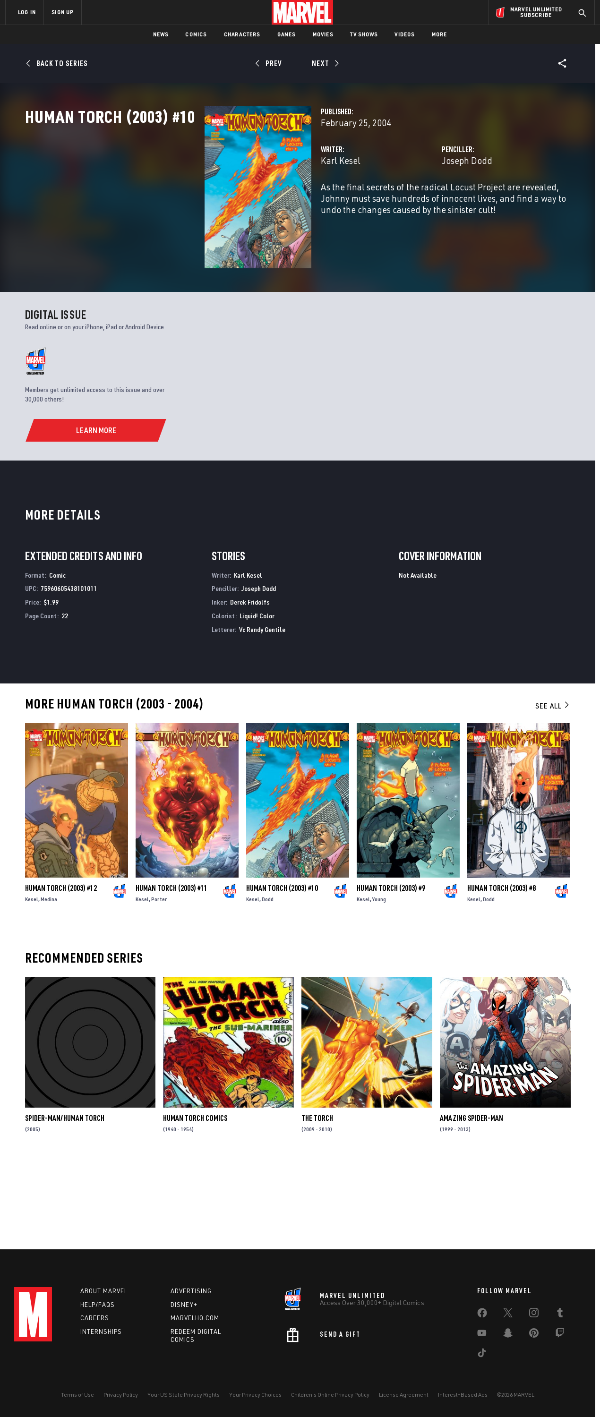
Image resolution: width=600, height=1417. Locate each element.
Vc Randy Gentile (262, 711)
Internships (101, 1331)
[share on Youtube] (482, 1335)
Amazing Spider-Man (471, 1199)
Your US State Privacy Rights (183, 1394)
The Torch (317, 1199)
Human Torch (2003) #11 (171, 969)
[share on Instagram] (534, 1314)
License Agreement (404, 1394)
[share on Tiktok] (482, 1354)
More (439, 34)
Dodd (268, 980)
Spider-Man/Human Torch (64, 1199)
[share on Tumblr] (560, 1314)
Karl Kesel (215, 201)
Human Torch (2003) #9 (391, 969)
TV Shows (364, 34)
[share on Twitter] (508, 1314)
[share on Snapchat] (508, 1335)
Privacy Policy (120, 1394)
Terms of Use (77, 1394)
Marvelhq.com (195, 1318)
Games (286, 34)
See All (552, 787)
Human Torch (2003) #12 (61, 969)
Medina (49, 980)
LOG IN (27, 12)
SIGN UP (62, 12)
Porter (159, 980)
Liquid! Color (257, 697)
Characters (242, 34)
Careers (94, 1318)
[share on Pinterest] (534, 1335)
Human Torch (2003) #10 (282, 969)
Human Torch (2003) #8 (501, 969)
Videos (404, 34)
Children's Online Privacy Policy (330, 1394)
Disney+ (184, 1304)
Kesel (31, 980)
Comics (195, 34)
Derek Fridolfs (250, 684)
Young (379, 980)
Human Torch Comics (195, 1199)
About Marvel (104, 1291)
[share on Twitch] (560, 1335)
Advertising (191, 1291)
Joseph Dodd (404, 201)
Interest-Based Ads (463, 1394)
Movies (323, 34)
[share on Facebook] (482, 1315)
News (161, 34)
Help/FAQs (97, 1304)
